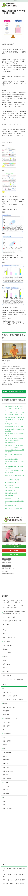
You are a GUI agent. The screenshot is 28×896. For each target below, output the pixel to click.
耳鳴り (5, 729)
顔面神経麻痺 (6, 726)
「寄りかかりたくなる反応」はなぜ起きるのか (14, 875)
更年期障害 (6, 711)
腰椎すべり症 (6, 763)
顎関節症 (5, 744)
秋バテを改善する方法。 (11, 425)
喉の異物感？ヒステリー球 (12, 499)
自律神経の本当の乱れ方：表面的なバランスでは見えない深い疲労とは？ (14, 409)
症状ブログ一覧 (7, 675)
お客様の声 (6, 660)
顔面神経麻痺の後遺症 (11, 494)
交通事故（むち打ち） (9, 808)
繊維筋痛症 (6, 714)
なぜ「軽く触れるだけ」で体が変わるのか (14, 869)
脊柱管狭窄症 (6, 759)
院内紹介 (5, 649)
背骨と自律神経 (9, 486)
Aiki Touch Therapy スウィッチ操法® (13, 679)
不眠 (4, 737)
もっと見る (6, 624)
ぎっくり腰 (6, 786)
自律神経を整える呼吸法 (11, 460)
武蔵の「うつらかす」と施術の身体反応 (14, 880)
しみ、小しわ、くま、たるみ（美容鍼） (14, 699)
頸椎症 (5, 801)
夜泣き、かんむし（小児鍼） (11, 696)
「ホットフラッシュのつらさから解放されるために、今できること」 (14, 606)
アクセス (5, 656)
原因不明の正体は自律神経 (12, 489)
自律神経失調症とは (10, 507)
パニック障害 (6, 722)
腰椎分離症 (6, 767)
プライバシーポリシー (9, 667)
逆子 (4, 688)
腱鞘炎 (5, 756)
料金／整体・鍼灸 (8, 645)
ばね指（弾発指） (8, 752)
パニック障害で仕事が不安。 (13, 481)
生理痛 (5, 703)
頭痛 (4, 748)
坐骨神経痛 (6, 793)
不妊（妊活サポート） (9, 692)
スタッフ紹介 (6, 641)
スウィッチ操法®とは (9, 637)
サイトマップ (6, 671)
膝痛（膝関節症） (8, 778)
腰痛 (4, 805)
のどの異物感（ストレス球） (11, 718)
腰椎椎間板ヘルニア (8, 771)
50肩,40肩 (5, 782)
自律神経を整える (10, 491)
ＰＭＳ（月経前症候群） (9, 707)
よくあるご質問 (7, 652)
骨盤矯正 (5, 790)
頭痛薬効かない (9, 497)
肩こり (5, 797)
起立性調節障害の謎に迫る (12, 484)
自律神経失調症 (7, 741)
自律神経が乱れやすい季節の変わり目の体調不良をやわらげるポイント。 (14, 420)
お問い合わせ (6, 664)
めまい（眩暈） (7, 733)
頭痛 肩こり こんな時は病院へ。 (14, 509)
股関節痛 (5, 775)
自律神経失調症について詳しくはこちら (14, 391)
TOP (4, 634)
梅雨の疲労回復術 (10, 444)
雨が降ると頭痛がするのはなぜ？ (14, 428)
